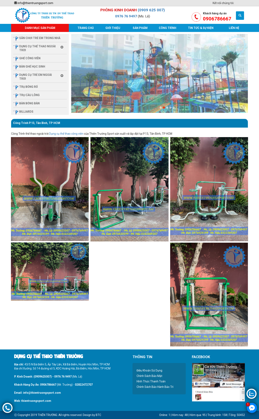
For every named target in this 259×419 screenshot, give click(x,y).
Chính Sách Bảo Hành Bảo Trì (155, 386)
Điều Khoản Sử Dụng (149, 370)
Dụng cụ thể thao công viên (66, 133)
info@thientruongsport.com (33, 3)
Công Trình (167, 28)
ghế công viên (29, 58)
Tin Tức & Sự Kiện (200, 28)
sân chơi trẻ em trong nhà (39, 38)
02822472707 (84, 384)
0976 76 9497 (126, 16)
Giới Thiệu (112, 28)
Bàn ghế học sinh (32, 66)
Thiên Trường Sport (86, 99)
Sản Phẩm (140, 28)
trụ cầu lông (29, 95)
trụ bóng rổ (28, 86)
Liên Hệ (234, 28)
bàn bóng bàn (29, 103)
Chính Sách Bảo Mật (149, 376)
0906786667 (48, 384)
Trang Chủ (85, 28)
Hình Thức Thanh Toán (151, 381)
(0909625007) (43, 376)
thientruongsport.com (36, 400)
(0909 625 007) (151, 10)
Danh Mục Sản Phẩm (40, 28)
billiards (26, 111)
